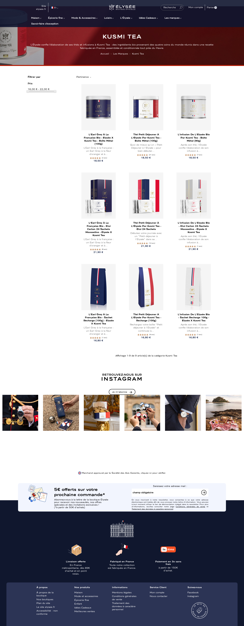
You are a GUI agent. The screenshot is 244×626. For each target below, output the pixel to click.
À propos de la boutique (45, 594)
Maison (35, 17)
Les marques (172, 17)
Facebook (193, 592)
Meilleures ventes (84, 611)
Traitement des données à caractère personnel (152, 509)
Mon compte (157, 592)
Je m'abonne (119, 391)
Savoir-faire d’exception (44, 23)
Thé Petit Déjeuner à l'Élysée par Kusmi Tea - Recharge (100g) (146, 317)
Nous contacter (158, 596)
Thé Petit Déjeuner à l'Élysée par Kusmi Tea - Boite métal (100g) (146, 137)
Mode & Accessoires (83, 17)
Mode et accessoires (86, 596)
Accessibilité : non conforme (47, 612)
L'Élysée (125, 17)
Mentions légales (122, 592)
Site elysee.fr (41, 7)
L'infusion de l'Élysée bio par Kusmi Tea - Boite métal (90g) (194, 137)
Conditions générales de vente (190, 506)
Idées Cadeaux (147, 17)
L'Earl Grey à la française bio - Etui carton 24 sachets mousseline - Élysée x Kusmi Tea (98, 229)
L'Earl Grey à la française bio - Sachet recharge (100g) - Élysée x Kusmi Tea (98, 319)
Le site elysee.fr (45, 606)
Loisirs (108, 17)
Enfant (78, 603)
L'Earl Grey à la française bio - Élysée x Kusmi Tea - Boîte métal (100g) (98, 139)
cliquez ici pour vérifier (153, 472)
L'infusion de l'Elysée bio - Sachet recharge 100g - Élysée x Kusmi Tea (194, 317)
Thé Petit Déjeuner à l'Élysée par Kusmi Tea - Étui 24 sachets (146, 225)
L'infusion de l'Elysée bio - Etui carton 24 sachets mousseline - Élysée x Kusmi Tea (194, 227)
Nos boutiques (44, 599)
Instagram (193, 596)
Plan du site (43, 602)
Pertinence (84, 77)
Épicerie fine (55, 17)
